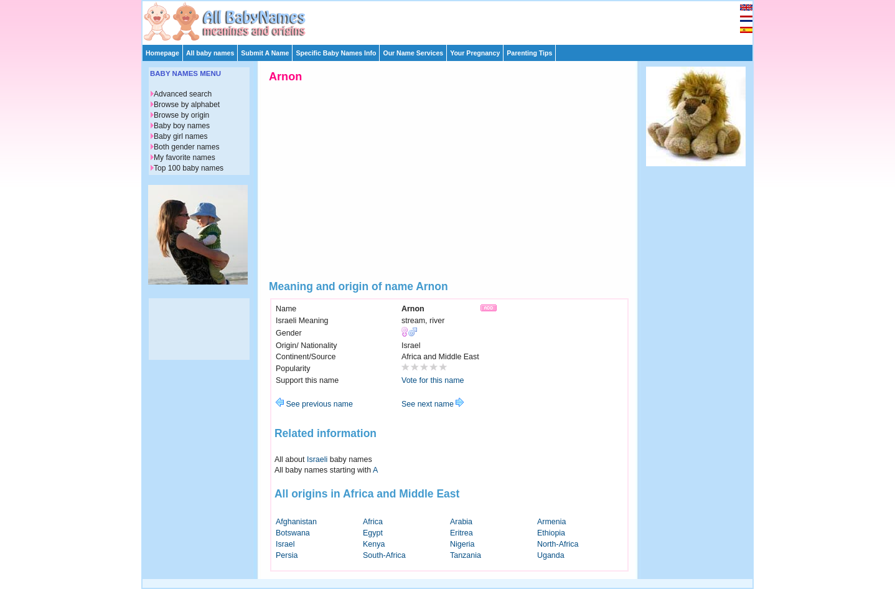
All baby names (210, 53)
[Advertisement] (453, 20)
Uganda (551, 555)
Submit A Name (265, 53)
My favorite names (184, 157)
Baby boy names (182, 125)
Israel (285, 544)
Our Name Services (413, 53)
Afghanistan (296, 521)
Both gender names (186, 147)
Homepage (162, 53)
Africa (373, 521)
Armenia (551, 521)
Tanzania (465, 555)
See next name (432, 404)
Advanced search (183, 94)
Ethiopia (551, 533)
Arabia (461, 521)
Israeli (317, 459)
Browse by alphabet (187, 104)
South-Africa (384, 555)
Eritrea (461, 533)
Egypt (373, 533)
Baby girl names (181, 136)
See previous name (314, 404)
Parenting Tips (529, 53)
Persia (287, 555)
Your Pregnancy (475, 53)
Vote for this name (432, 380)
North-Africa (558, 544)
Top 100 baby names (188, 168)
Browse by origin (181, 115)
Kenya (374, 544)
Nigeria (462, 544)
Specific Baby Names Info (336, 53)
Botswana (293, 533)
